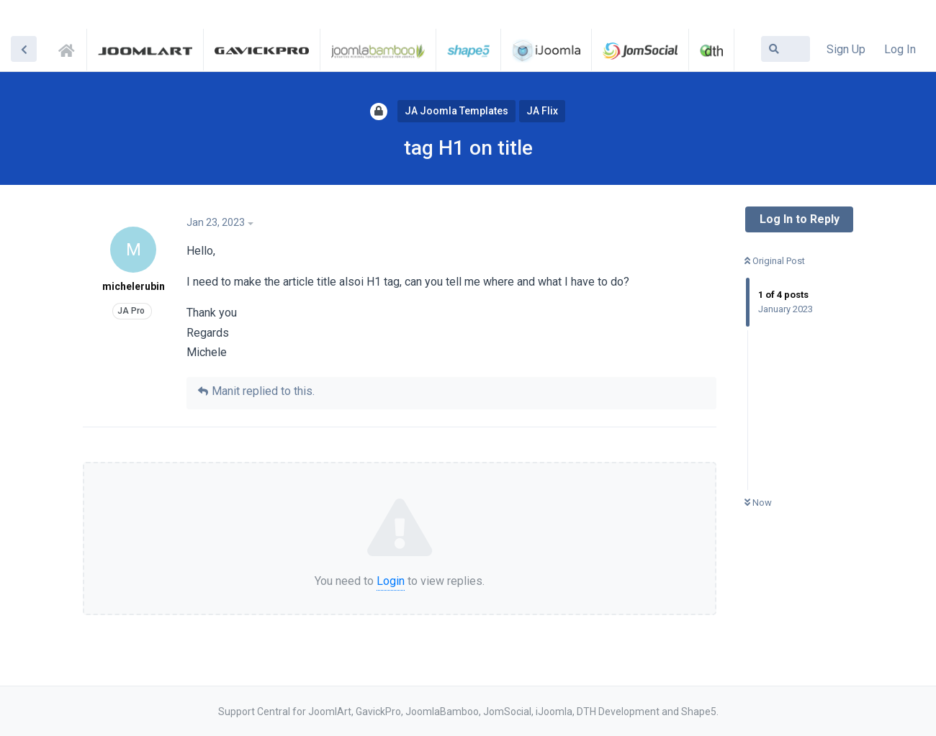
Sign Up (846, 49)
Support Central (70, 48)
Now (758, 502)
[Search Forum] (785, 49)
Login (391, 581)
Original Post (774, 260)
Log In (900, 49)
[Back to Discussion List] (24, 49)
